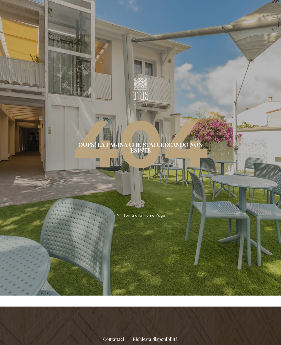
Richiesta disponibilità (155, 339)
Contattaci (113, 339)
